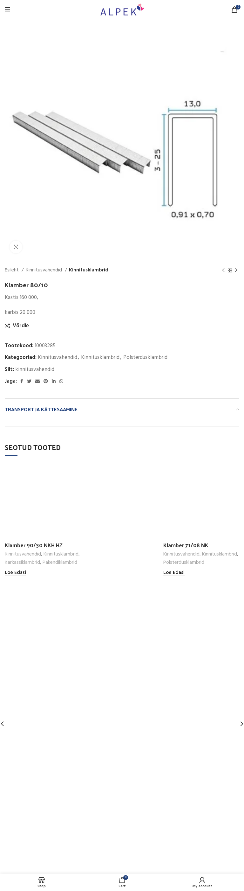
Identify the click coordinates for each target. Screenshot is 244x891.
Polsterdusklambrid (145, 357)
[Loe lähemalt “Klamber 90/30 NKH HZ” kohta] (15, 573)
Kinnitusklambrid (88, 270)
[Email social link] (37, 381)
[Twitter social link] (29, 381)
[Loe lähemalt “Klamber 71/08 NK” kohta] (174, 573)
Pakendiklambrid (60, 563)
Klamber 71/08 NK (185, 545)
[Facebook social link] (21, 381)
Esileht (12, 270)
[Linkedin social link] (54, 381)
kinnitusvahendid (34, 369)
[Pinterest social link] (46, 381)
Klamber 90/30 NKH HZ (34, 545)
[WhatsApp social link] (61, 381)
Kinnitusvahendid (44, 270)
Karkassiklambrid (22, 563)
